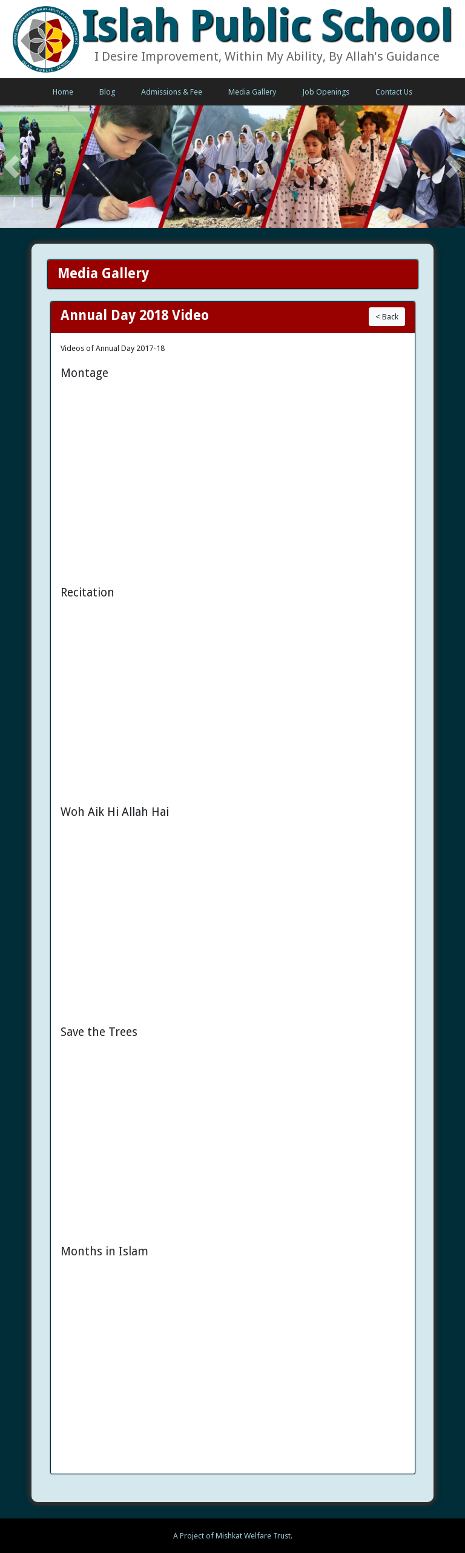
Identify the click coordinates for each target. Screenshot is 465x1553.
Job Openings (325, 91)
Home (63, 91)
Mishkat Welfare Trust (253, 1535)
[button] (11, 166)
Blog (107, 91)
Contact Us (393, 91)
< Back (386, 316)
